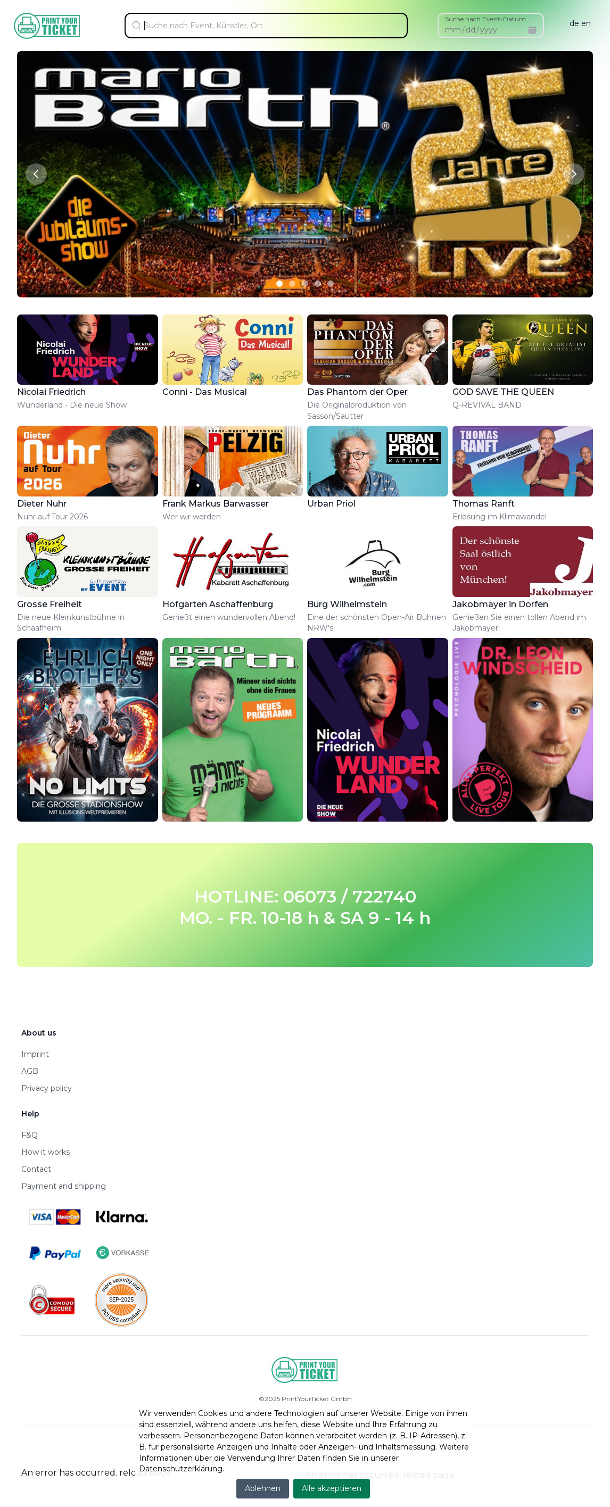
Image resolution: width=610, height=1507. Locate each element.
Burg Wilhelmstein (347, 604)
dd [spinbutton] (470, 30)
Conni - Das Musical (204, 392)
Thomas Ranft (483, 504)
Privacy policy (46, 1088)
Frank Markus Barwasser (215, 504)
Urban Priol (331, 504)
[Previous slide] (36, 174)
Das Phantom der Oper (357, 392)
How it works (45, 1152)
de (574, 23)
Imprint (35, 1054)
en (586, 23)
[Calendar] (532, 29)
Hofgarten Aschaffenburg (217, 604)
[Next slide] (573, 174)
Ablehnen (263, 1488)
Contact (36, 1169)
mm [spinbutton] (453, 30)
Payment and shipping (63, 1186)
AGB (29, 1071)
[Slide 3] (305, 283)
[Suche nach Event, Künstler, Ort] (271, 25)
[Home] (47, 26)
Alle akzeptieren (331, 1488)
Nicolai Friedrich (51, 392)
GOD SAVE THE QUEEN (503, 392)
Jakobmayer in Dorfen (500, 604)
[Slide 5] (330, 283)
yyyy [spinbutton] (488, 30)
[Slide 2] (292, 283)
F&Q (29, 1135)
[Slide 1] (279, 283)
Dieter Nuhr (42, 504)
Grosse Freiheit (49, 604)
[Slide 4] (318, 283)
